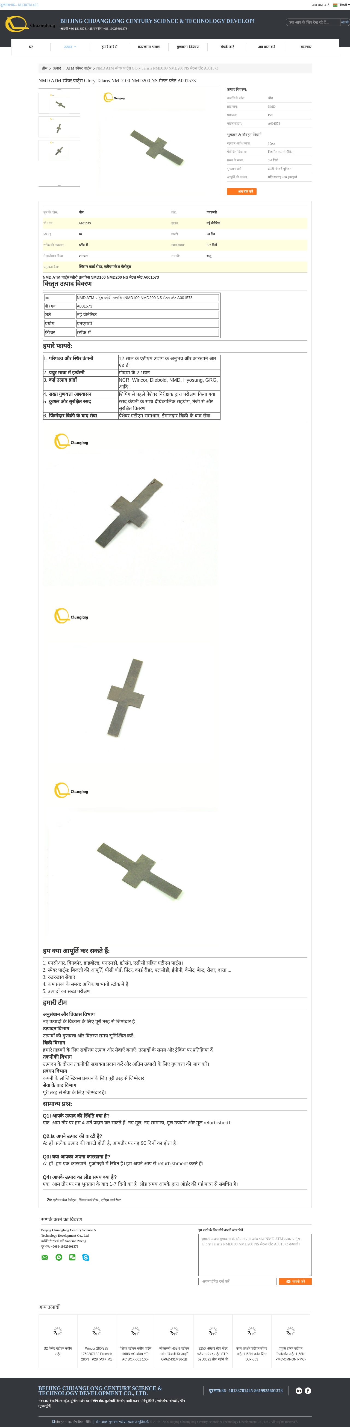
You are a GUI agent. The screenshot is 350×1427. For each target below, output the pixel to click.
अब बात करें (320, 5)
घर (31, 47)
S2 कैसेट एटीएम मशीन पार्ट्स (58, 1351)
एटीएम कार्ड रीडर (111, 1200)
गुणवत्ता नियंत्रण (188, 47)
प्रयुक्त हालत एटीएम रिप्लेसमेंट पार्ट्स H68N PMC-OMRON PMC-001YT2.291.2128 (290, 1357)
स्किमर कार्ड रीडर (89, 1200)
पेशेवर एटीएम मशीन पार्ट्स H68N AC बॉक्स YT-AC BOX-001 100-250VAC (135, 1357)
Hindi (344, 5)
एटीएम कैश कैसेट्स (65, 1200)
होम (44, 68)
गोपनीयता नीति (81, 1422)
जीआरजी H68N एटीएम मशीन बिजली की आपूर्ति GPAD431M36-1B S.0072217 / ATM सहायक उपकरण (174, 1359)
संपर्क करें (227, 47)
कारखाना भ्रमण (149, 47)
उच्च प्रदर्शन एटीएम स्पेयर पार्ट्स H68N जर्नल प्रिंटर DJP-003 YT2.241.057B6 (251, 1357)
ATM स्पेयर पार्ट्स (79, 68)
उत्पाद (70, 47)
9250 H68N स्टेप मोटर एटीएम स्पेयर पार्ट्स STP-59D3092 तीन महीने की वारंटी (213, 1357)
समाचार (306, 47)
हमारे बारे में (109, 47)
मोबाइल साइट (62, 1422)
